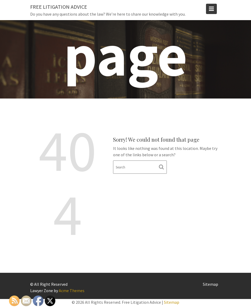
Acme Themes (71, 290)
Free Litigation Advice (58, 6)
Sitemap (210, 284)
